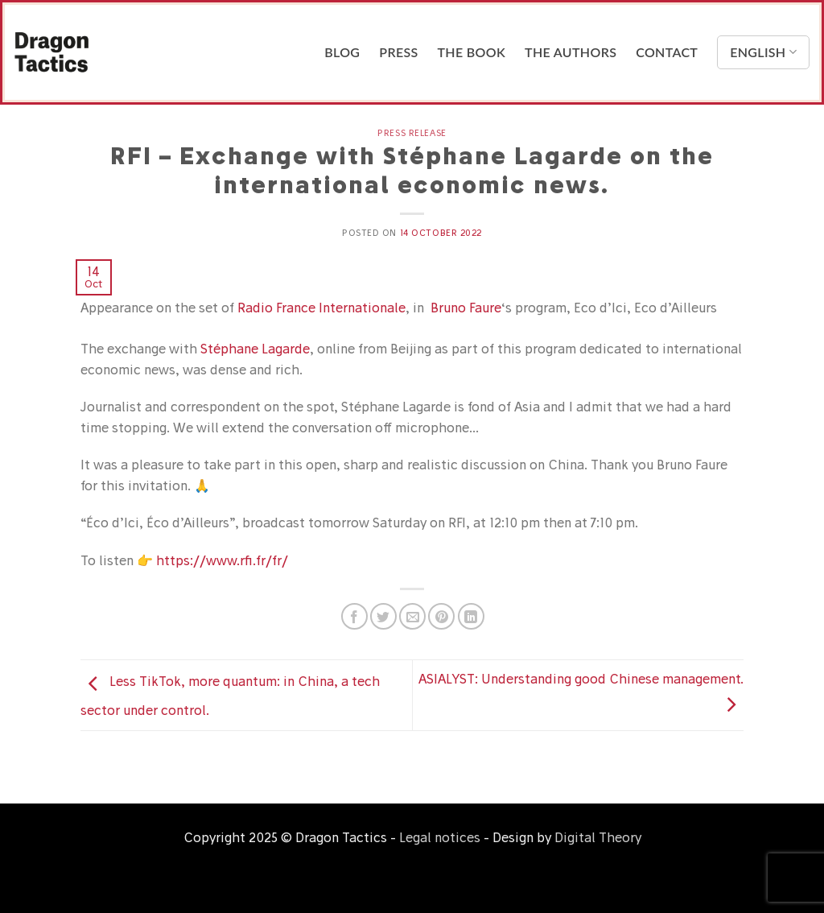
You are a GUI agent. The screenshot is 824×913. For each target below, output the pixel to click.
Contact (667, 52)
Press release (411, 132)
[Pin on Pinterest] (441, 616)
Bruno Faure (466, 308)
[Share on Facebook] (354, 616)
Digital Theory (597, 837)
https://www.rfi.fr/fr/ (222, 560)
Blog (342, 52)
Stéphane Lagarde (255, 349)
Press (398, 52)
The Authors (570, 52)
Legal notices (439, 837)
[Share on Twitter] (383, 616)
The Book (472, 52)
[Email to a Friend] (412, 616)
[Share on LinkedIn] (471, 616)
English (763, 52)
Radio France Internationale (321, 308)
